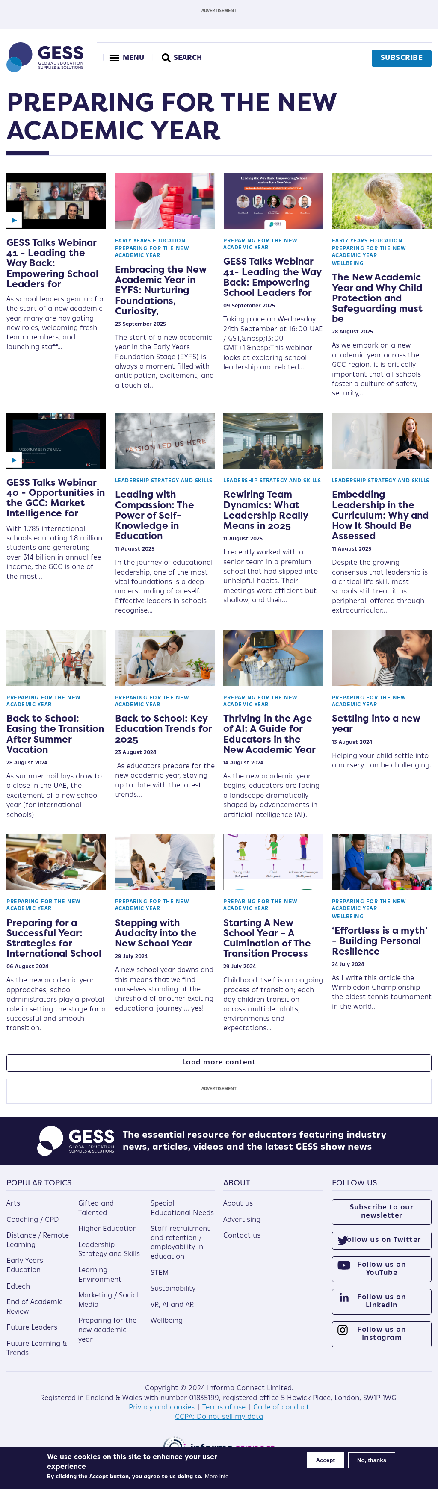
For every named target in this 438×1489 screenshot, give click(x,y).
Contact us (241, 1235)
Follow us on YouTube (381, 1269)
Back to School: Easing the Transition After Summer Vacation (55, 734)
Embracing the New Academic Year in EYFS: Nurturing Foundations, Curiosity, (160, 290)
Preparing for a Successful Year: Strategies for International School (53, 938)
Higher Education (107, 1229)
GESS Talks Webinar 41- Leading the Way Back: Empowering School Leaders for (272, 277)
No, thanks (371, 1460)
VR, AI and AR (172, 1305)
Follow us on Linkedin (381, 1301)
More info (217, 1476)
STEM (160, 1273)
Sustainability (173, 1289)
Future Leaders (31, 1327)
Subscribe (402, 58)
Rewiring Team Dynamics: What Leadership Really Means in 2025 (265, 510)
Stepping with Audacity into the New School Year (156, 932)
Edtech (18, 1286)
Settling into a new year (376, 723)
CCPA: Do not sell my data (219, 1417)
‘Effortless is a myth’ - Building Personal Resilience (380, 940)
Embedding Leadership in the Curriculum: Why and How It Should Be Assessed (380, 515)
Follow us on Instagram (381, 1334)
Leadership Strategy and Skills (164, 481)
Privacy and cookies (162, 1407)
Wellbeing (348, 263)
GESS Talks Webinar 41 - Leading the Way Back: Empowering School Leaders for (52, 263)
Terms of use (224, 1407)
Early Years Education (150, 241)
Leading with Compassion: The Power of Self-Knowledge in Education (154, 515)
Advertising (241, 1220)
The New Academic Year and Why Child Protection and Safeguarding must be (377, 298)
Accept (325, 1460)
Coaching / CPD (32, 1220)
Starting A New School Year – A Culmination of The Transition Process (267, 938)
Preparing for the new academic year (107, 1330)
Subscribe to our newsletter (381, 1211)
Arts (13, 1203)
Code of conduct (281, 1407)
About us (238, 1203)
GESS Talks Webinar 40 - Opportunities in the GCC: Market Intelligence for (55, 498)
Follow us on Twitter (382, 1240)
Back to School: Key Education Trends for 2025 (163, 728)
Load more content (219, 1062)
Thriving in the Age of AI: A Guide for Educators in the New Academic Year (269, 734)
